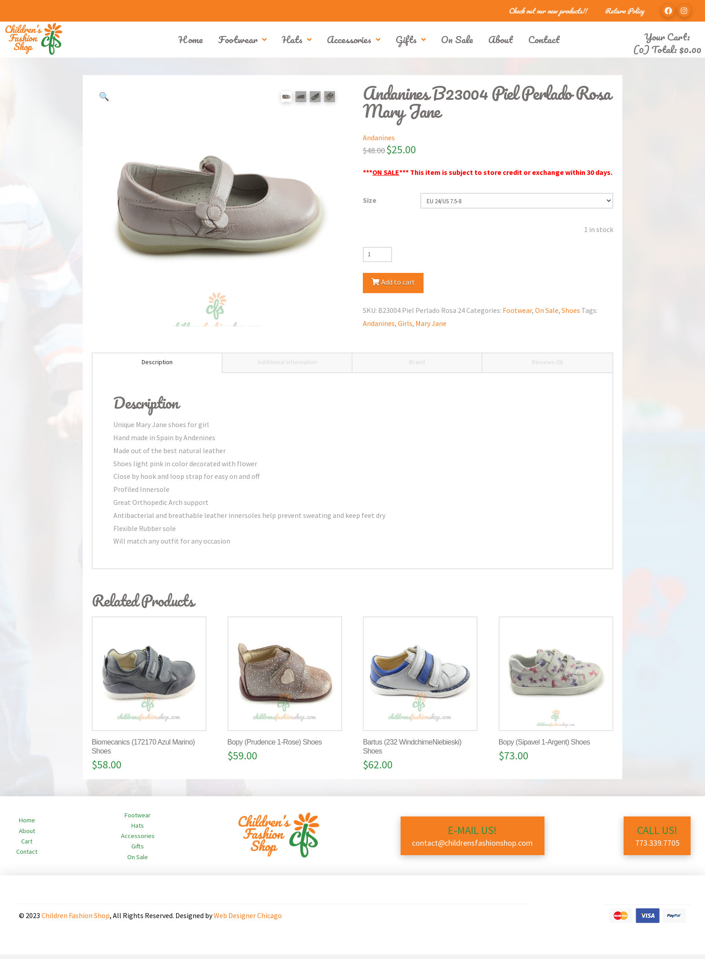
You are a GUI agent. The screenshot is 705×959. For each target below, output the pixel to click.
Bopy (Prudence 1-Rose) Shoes (275, 746)
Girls (405, 323)
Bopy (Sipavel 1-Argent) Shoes (544, 746)
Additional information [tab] (287, 366)
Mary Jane (430, 323)
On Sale (546, 310)
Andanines (379, 137)
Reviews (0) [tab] (547, 366)
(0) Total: (667, 49)
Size (369, 200)
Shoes (571, 310)
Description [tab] (157, 366)
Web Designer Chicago (248, 919)
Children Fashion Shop (75, 919)
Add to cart (398, 281)
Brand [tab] (417, 366)
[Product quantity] (377, 254)
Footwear (517, 310)
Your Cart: (667, 37)
